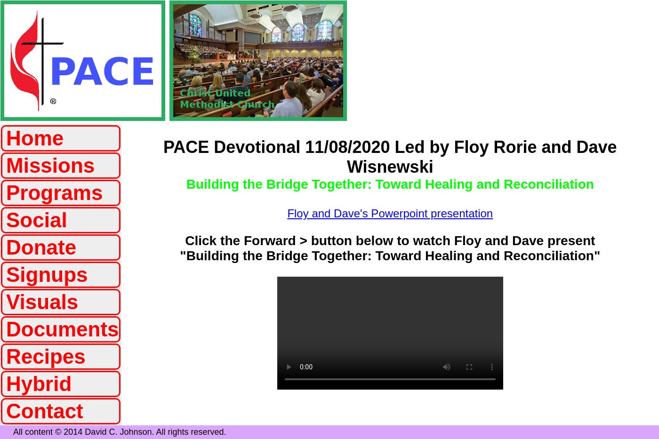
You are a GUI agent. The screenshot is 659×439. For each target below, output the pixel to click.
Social (36, 219)
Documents (62, 329)
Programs (54, 192)
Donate (41, 247)
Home (35, 138)
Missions (50, 165)
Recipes (46, 356)
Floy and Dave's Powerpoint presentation (390, 213)
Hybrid (39, 383)
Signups (47, 274)
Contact (44, 411)
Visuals (42, 301)
